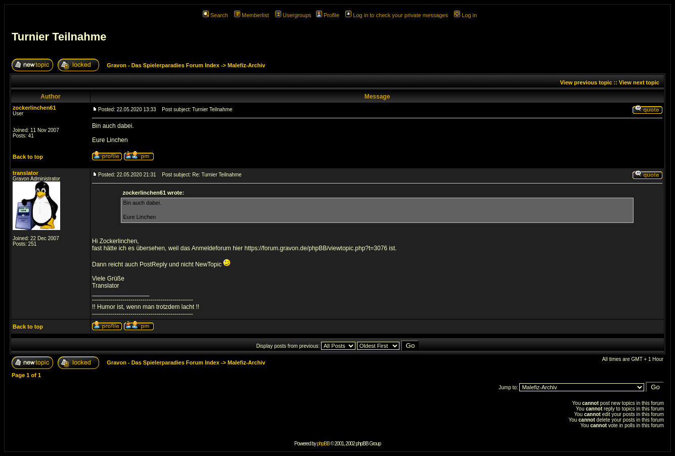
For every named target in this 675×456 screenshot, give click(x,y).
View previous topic (586, 82)
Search (215, 15)
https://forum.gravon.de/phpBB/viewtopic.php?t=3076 (316, 248)
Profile (327, 15)
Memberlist (251, 15)
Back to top (28, 157)
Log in (465, 15)
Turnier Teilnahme (59, 36)
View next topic (639, 82)
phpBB (323, 443)
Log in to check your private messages (396, 15)
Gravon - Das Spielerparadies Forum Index (163, 65)
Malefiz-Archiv (246, 65)
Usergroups (293, 15)
